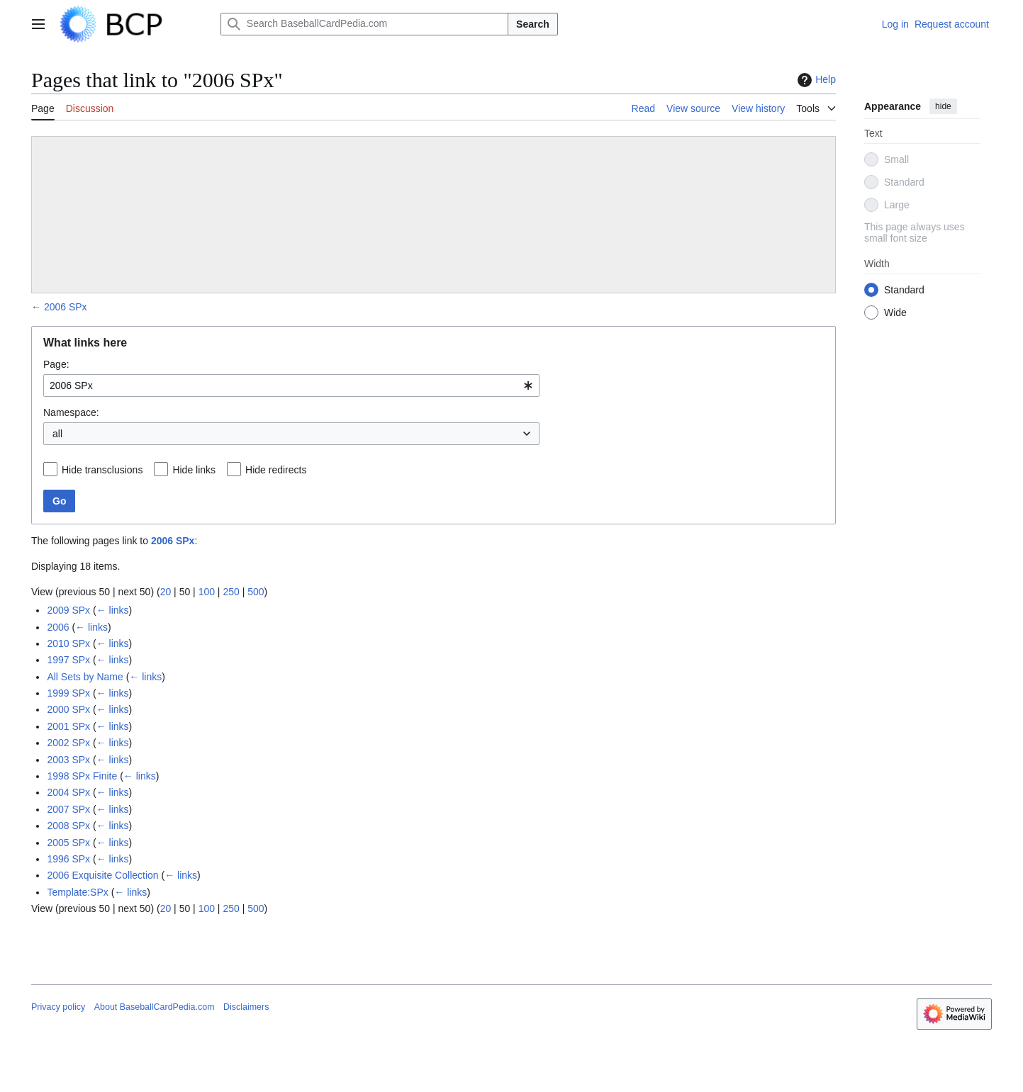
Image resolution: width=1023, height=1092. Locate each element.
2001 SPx (68, 726)
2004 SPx (68, 792)
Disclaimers (246, 1007)
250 (231, 591)
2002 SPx (68, 742)
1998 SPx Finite (82, 776)
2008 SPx (68, 825)
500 (255, 591)
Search (532, 24)
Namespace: (71, 412)
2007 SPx (68, 809)
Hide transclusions (102, 469)
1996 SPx (68, 859)
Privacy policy (58, 1007)
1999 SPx (68, 693)
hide (943, 106)
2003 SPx (68, 759)
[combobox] (291, 385)
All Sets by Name (85, 676)
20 (166, 591)
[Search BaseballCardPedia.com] (364, 24)
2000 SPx (68, 709)
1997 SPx (68, 659)
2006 (58, 627)
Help (815, 80)
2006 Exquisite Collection (102, 875)
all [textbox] (57, 433)
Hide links (194, 469)
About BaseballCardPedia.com (154, 1007)
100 (207, 591)
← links (112, 610)
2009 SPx (68, 610)
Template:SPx (77, 892)
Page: (56, 364)
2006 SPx (65, 307)
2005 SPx (68, 842)
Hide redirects (275, 469)
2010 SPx (68, 643)
